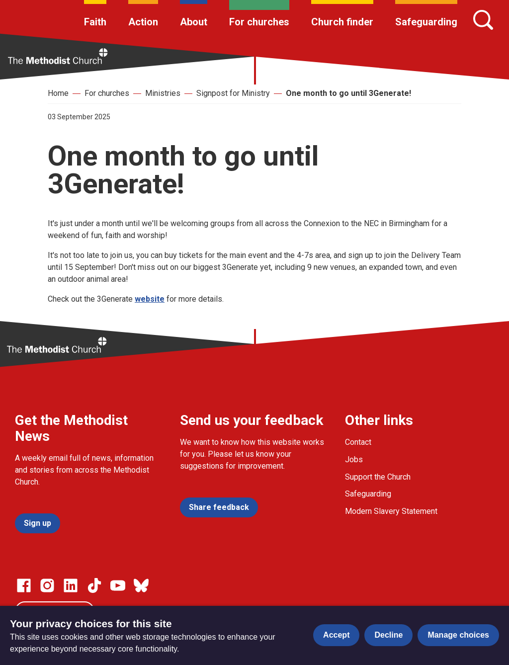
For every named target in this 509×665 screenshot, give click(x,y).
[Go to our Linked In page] (71, 585)
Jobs (354, 459)
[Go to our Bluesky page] (141, 585)
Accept (336, 635)
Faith (95, 22)
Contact (358, 442)
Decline (388, 635)
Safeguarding (426, 22)
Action (143, 22)
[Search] (483, 20)
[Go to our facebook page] (24, 585)
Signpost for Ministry (233, 93)
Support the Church (378, 477)
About (193, 22)
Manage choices (458, 635)
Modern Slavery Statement (391, 511)
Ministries (162, 93)
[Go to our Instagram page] (47, 585)
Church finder (342, 22)
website (150, 299)
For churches (259, 22)
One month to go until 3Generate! (348, 93)
